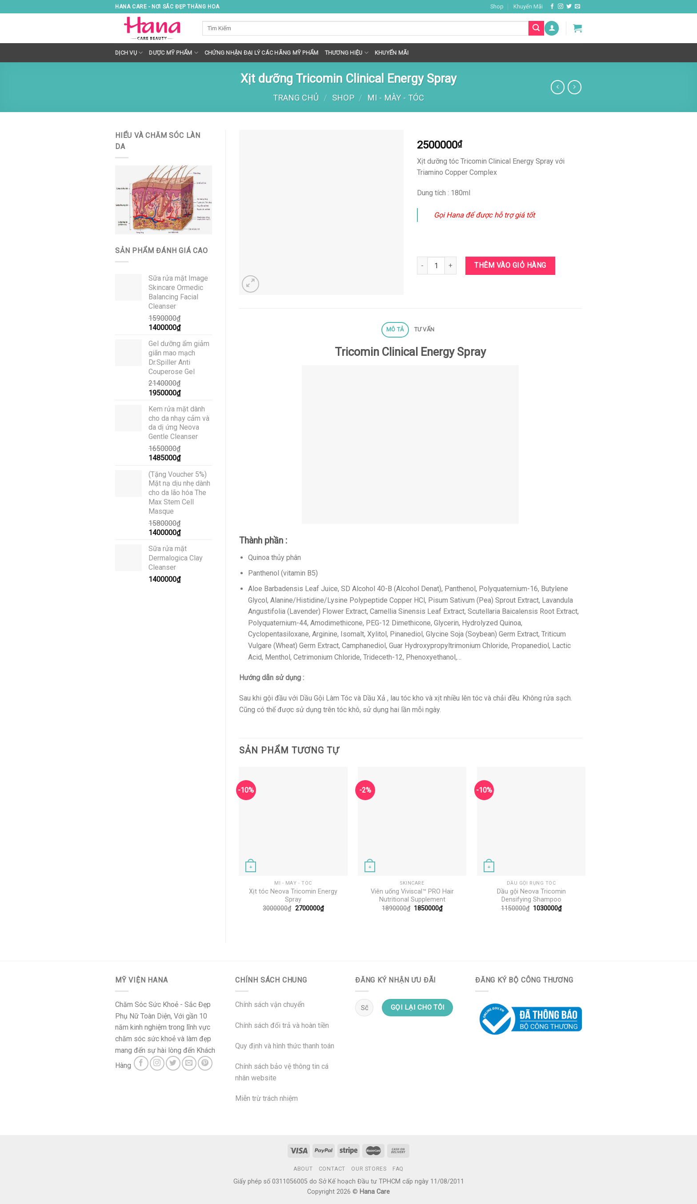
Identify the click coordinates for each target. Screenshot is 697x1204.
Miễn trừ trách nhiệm (266, 1098)
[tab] (395, 330)
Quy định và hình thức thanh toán (284, 1046)
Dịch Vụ (129, 52)
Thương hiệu (347, 52)
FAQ (398, 1169)
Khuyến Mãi (528, 6)
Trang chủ (296, 97)
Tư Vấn (424, 329)
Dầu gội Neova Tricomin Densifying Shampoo (531, 896)
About (302, 1169)
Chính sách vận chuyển (269, 1004)
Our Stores (368, 1169)
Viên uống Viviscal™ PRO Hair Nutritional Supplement (412, 896)
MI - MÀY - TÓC (395, 97)
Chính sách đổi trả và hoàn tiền (282, 1025)
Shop (497, 6)
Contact (332, 1169)
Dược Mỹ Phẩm (173, 52)
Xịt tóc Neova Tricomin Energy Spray (293, 896)
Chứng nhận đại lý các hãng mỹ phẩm (261, 52)
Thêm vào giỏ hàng (510, 265)
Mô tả (395, 329)
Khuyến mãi (392, 52)
